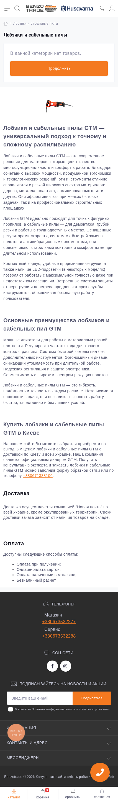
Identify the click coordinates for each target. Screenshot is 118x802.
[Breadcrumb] (5, 23)
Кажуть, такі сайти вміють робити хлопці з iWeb (74, 777)
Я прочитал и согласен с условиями (62, 709)
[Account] (112, 8)
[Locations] (102, 8)
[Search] (17, 8)
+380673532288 (59, 636)
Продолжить (59, 68)
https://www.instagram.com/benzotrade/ (65, 666)
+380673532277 (59, 621)
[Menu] (7, 8)
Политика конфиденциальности (54, 709)
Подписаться (91, 698)
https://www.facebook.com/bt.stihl (52, 666)
